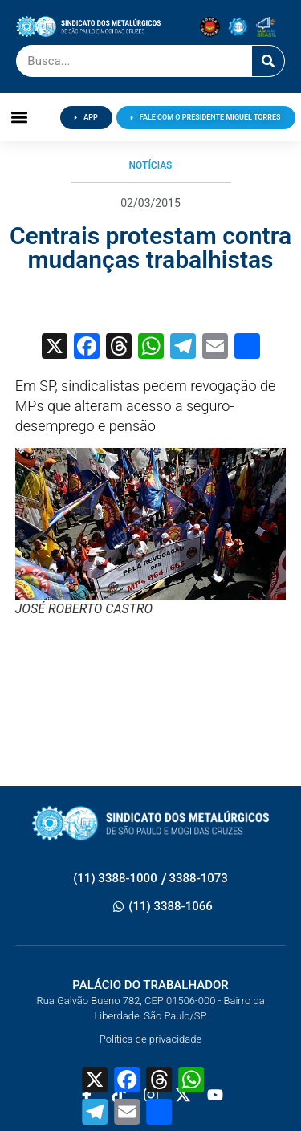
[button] (19, 117)
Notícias (151, 165)
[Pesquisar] (268, 61)
